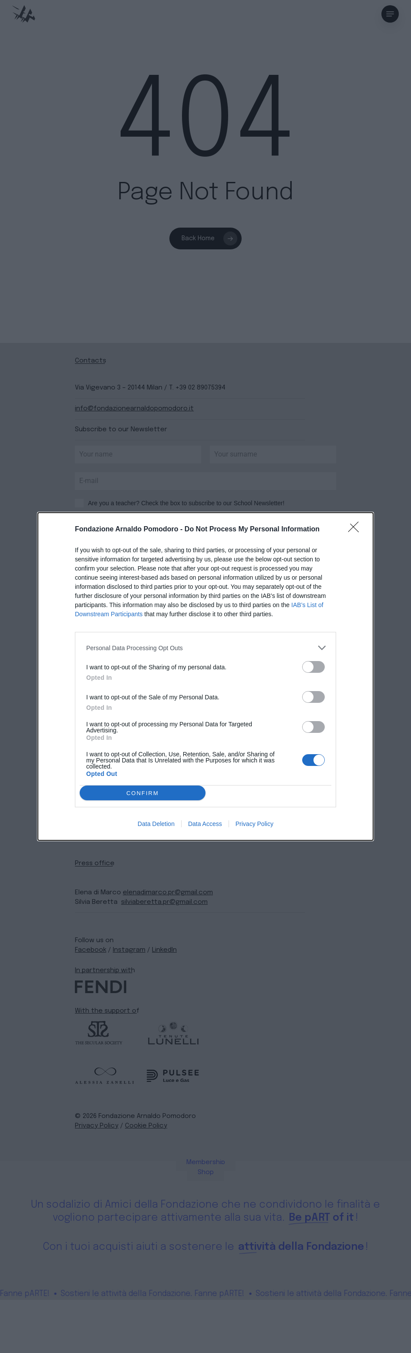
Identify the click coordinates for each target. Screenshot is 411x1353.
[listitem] (205, 647)
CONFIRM (142, 793)
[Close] (356, 529)
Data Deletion (156, 823)
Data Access (205, 823)
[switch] (313, 667)
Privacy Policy (254, 823)
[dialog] (205, 676)
